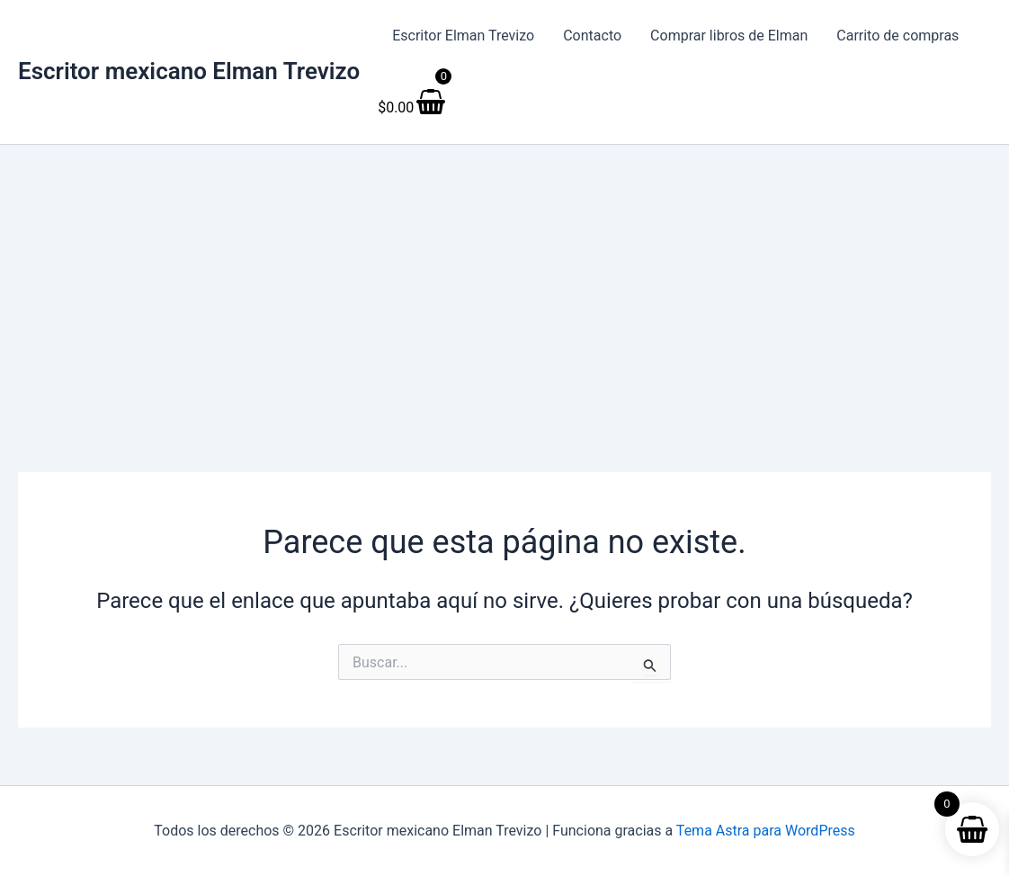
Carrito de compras (897, 35)
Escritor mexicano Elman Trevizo (189, 71)
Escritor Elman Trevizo (463, 35)
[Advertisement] (504, 280)
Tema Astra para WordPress (765, 830)
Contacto (592, 35)
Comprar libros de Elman (729, 35)
